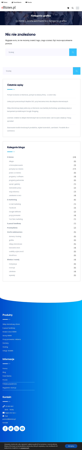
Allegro (11, 161)
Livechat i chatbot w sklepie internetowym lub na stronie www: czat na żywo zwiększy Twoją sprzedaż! (39, 119)
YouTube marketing (16, 219)
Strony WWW (7, 336)
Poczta (5, 380)
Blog (4, 372)
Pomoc (5, 368)
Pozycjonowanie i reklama (12, 339)
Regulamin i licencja (9, 388)
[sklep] (68, 8)
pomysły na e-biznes (16, 169)
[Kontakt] (4, 413)
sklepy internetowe (15, 244)
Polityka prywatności (10, 384)
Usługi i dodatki (8, 351)
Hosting (5, 347)
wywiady (12, 275)
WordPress (13, 255)
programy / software (16, 176)
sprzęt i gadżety (14, 184)
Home (20, 20)
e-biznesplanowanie (16, 165)
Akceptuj (71, 446)
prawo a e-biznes (15, 173)
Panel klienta (7, 376)
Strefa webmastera (36, 20)
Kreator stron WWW (9, 332)
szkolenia (12, 271)
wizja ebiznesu (14, 192)
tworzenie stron (14, 248)
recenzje (12, 268)
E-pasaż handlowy (14, 223)
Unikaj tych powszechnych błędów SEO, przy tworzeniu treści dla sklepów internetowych (37, 101)
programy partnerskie (16, 180)
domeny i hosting (15, 236)
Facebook (12, 208)
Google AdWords (15, 212)
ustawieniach (24, 448)
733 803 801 (9, 406)
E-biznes (10, 157)
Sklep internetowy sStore (11, 324)
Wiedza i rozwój (13, 260)
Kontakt (5, 423)
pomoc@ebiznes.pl (9, 419)
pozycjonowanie (14, 215)
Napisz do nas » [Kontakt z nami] (10, 413)
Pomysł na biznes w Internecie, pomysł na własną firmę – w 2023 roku (31, 95)
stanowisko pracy (15, 188)
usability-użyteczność (16, 251)
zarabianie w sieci (15, 195)
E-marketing (12, 200)
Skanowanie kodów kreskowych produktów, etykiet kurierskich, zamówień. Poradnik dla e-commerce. (38, 129)
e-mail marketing (15, 204)
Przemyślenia (12, 228)
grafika (11, 240)
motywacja (13, 264)
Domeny (6, 343)
